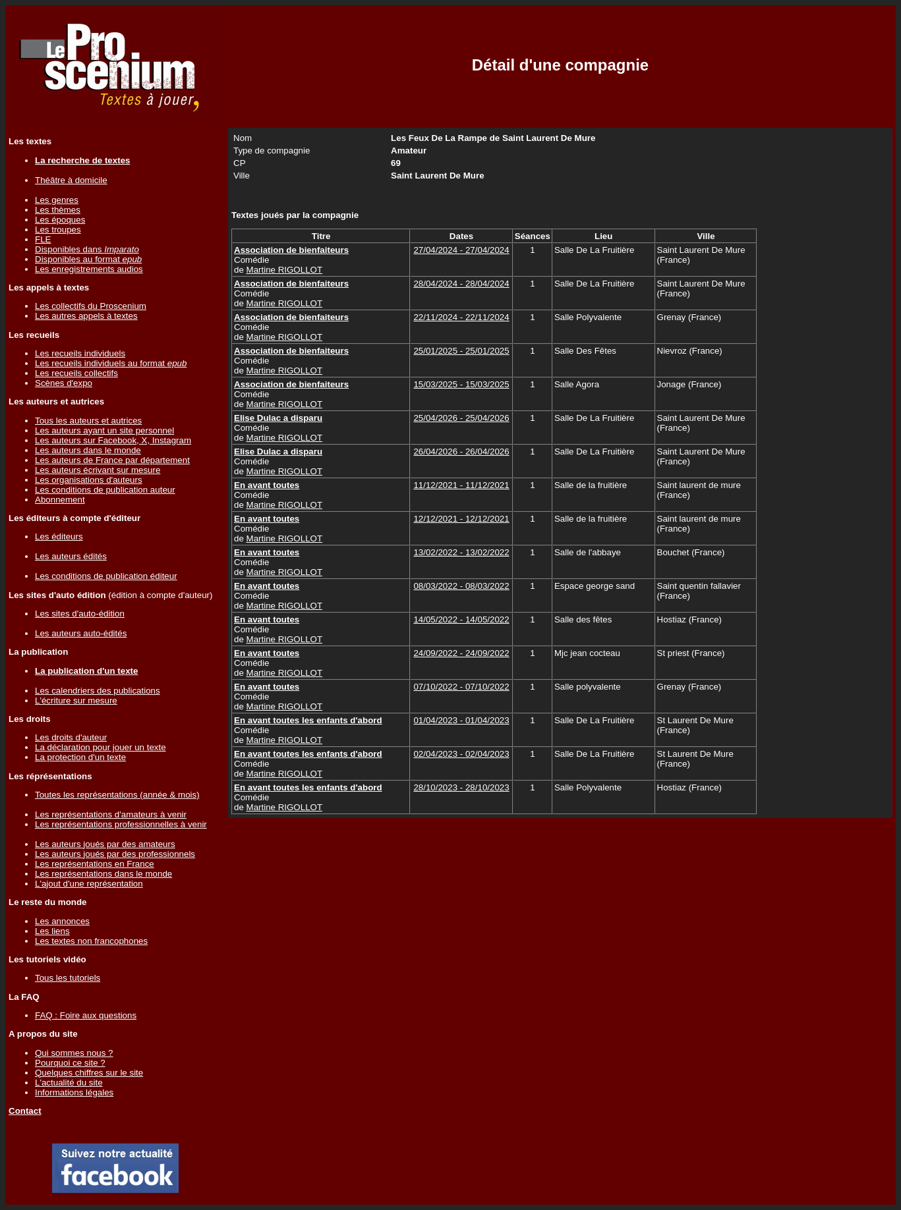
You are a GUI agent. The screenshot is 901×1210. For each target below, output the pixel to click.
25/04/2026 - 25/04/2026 (461, 418)
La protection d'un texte (80, 757)
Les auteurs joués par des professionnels (115, 854)
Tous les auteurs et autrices (88, 421)
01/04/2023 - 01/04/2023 (461, 720)
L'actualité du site (69, 1082)
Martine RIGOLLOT (285, 270)
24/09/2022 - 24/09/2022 (461, 653)
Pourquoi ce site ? (70, 1063)
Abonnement (60, 500)
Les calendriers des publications (97, 691)
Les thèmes (57, 210)
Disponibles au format (88, 259)
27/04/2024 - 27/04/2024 (461, 250)
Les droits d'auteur (71, 737)
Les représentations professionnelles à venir (121, 824)
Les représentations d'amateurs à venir (111, 814)
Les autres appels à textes (86, 316)
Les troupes (58, 229)
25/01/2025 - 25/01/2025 (461, 351)
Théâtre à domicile (71, 180)
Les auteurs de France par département (112, 460)
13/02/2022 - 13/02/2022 (461, 552)
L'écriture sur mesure (76, 700)
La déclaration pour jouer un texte (100, 747)
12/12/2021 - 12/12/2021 (461, 519)
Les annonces (62, 921)
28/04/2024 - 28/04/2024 (461, 284)
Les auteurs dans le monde (88, 450)
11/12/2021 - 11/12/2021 (461, 485)
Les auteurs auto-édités (81, 633)
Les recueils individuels (80, 353)
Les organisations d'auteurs (88, 480)
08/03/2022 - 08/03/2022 (461, 586)
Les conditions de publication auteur (105, 490)
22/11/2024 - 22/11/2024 (461, 317)
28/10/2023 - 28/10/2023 (461, 787)
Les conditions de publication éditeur (106, 576)
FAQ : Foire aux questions (85, 1015)
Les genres (56, 200)
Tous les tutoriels (67, 978)
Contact (25, 1111)
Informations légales (74, 1092)
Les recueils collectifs (76, 373)
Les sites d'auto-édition (80, 614)
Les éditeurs (59, 536)
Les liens (52, 931)
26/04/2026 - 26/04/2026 (461, 451)
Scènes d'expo (63, 383)
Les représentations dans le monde (103, 874)
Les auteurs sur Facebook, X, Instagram (113, 440)
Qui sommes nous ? (74, 1053)
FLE (43, 239)
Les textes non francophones (91, 941)
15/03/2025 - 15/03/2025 (461, 384)
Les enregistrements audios (89, 269)
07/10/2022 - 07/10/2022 (461, 687)
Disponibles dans (87, 249)
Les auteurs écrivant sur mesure (97, 470)
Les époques (60, 220)
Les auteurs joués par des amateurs (105, 844)
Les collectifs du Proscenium (90, 306)
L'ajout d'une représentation (89, 884)
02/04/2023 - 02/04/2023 (461, 754)
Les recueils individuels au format (111, 363)
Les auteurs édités (71, 556)
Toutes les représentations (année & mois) (117, 795)
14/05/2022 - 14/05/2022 (461, 619)
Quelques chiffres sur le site (89, 1073)
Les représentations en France (94, 864)
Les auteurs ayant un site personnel (104, 430)
